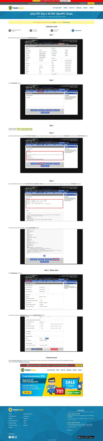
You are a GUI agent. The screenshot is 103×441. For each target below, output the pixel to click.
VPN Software (12, 416)
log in (54, 22)
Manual (26, 425)
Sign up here (66, 22)
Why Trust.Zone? (57, 8)
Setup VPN (71, 8)
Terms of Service (13, 420)
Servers (85, 8)
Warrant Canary (13, 425)
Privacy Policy (12, 423)
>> (65, 1)
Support (91, 8)
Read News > (70, 430)
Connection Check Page (24, 361)
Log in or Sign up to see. (27, 128)
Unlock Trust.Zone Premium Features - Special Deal (80, 424)
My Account (91, 3)
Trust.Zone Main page (16, 360)
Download (78, 8)
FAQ (25, 423)
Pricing (65, 8)
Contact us (26, 416)
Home (10, 414)
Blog (25, 420)
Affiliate (11, 427)
